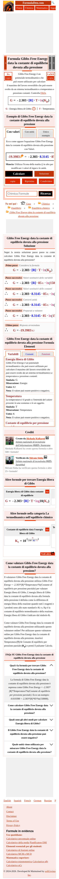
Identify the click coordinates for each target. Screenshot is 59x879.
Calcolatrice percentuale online (21, 838)
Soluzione (44, 173)
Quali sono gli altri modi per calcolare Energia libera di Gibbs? (28, 721)
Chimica (29, 8)
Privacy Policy (13, 825)
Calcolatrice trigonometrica (19, 861)
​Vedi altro (47, 553)
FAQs (43, 93)
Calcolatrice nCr (14, 865)
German (37, 800)
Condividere (46, 181)
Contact (10, 811)
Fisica (19, 8)
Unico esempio (46, 133)
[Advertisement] (29, 33)
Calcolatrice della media (17, 842)
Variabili (13, 354)
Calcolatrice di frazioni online (20, 850)
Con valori (13, 131)
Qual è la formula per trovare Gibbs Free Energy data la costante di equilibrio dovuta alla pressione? (28, 669)
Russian (48, 800)
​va (47, 491)
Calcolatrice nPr (40, 861)
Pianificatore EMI (38, 842)
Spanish (17, 800)
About (9, 807)
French (27, 800)
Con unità (29, 131)
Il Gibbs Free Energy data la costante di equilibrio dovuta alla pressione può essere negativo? (28, 734)
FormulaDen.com (33, 2)
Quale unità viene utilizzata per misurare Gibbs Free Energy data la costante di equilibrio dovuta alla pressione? (29, 748)
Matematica (42, 8)
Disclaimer (11, 816)
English (7, 800)
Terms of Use (12, 820)
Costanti (29, 354)
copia (8, 78)
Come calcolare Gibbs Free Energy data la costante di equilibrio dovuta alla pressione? (28, 709)
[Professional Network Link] (35, 438)
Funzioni (46, 354)
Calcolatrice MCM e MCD (19, 854)
